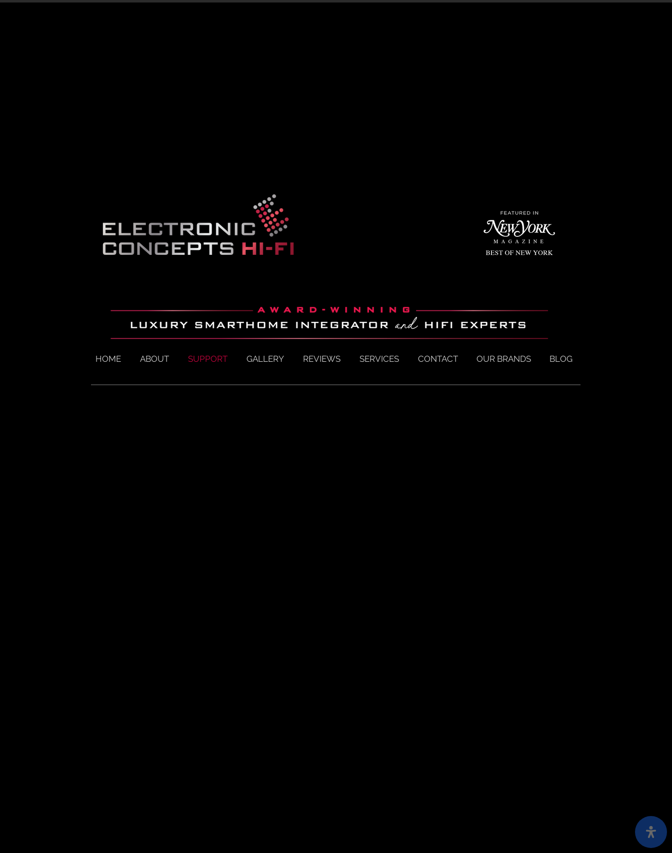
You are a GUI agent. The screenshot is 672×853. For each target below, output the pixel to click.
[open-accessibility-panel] (651, 832)
